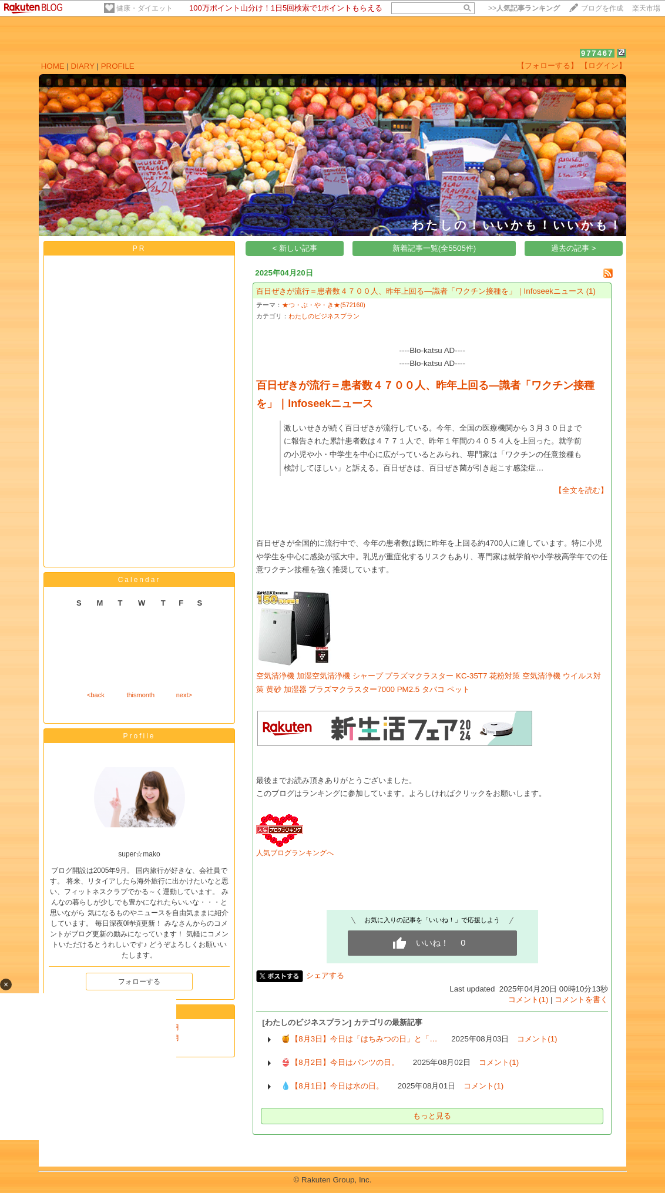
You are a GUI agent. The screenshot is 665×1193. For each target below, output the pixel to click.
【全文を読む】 (581, 490)
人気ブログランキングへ (295, 853)
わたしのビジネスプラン (324, 316)
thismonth (140, 694)
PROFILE (118, 66)
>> (524, 8)
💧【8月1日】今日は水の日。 (332, 1085)
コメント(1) (528, 999)
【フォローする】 (547, 65)
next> (184, 694)
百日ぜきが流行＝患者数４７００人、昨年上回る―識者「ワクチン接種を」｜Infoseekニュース (420, 291)
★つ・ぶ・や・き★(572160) (323, 304)
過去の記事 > (573, 248)
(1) (591, 291)
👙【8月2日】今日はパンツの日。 (340, 1062)
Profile (139, 736)
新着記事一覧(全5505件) (434, 248)
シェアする (325, 975)
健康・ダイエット (144, 8)
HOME (53, 66)
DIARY (83, 66)
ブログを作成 (602, 8)
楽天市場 (646, 8)
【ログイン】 (603, 65)
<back (96, 694)
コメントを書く (581, 999)
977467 (597, 53)
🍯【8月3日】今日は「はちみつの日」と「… (359, 1038)
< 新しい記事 (295, 248)
